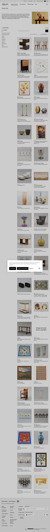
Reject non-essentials (22, 268)
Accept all (13, 268)
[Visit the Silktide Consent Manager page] (39, 268)
